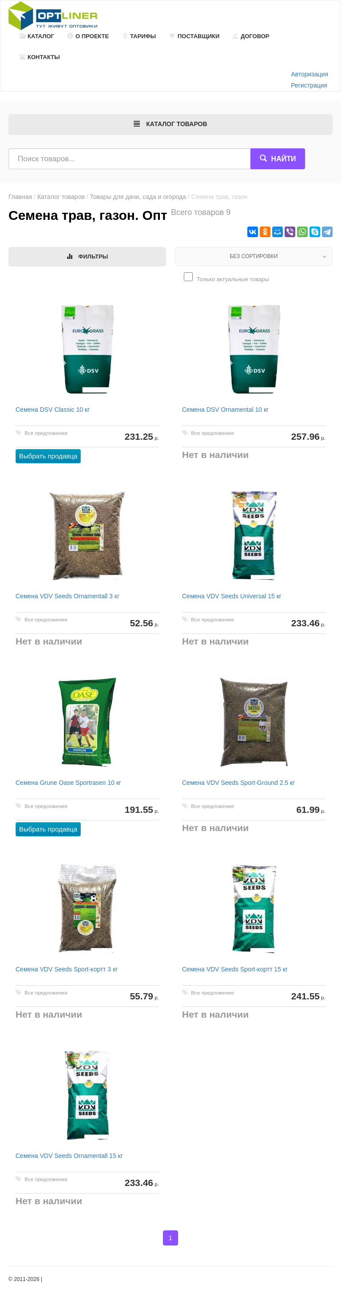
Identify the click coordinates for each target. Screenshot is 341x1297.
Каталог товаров (61, 196)
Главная (20, 196)
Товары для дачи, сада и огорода (138, 196)
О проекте (88, 36)
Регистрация (309, 85)
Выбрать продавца (48, 456)
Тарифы (139, 36)
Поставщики (194, 36)
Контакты (40, 57)
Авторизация (309, 74)
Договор (251, 36)
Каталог (37, 36)
